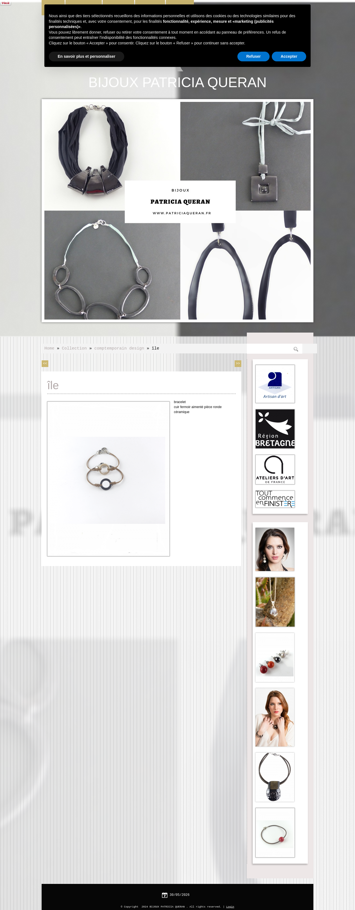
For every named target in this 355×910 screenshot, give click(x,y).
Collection (74, 348)
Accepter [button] (289, 56)
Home (49, 348)
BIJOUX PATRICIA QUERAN (177, 82)
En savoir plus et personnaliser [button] (86, 56)
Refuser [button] (253, 56)
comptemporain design (119, 348)
